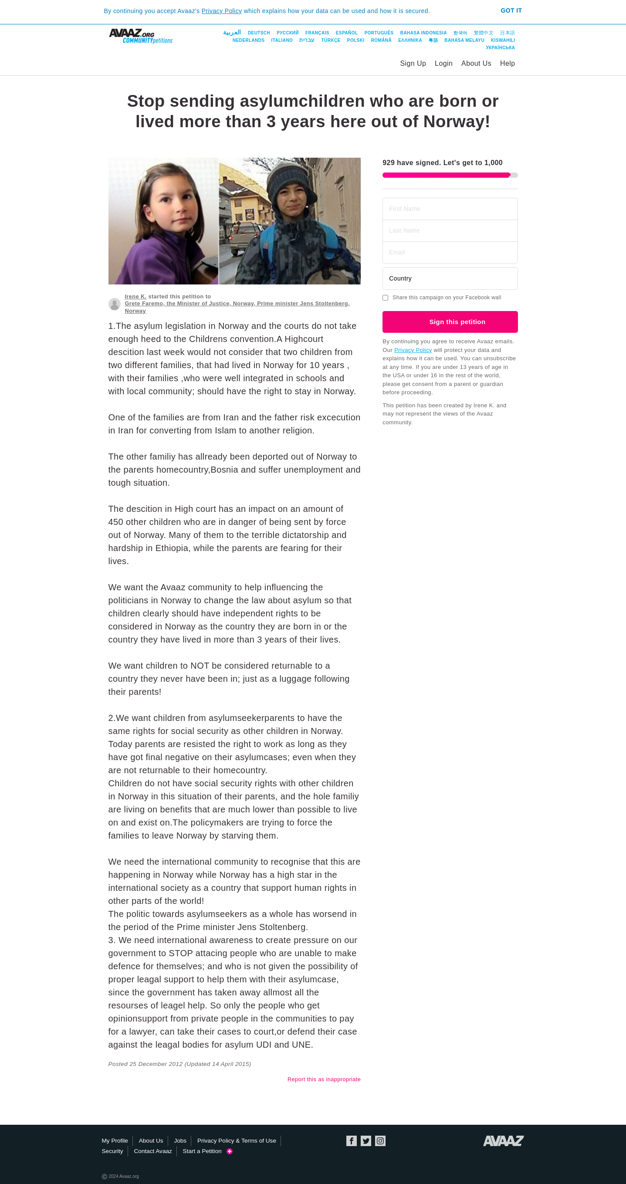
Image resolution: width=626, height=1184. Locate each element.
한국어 (460, 32)
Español (347, 32)
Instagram (380, 1141)
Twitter (366, 1141)
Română (381, 40)
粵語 (433, 40)
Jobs (180, 1140)
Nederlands (248, 40)
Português (379, 32)
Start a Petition (208, 1151)
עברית (307, 40)
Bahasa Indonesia (423, 32)
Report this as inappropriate (324, 1079)
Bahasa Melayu (464, 40)
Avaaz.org (503, 1141)
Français (317, 32)
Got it (511, 10)
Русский (287, 32)
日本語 (507, 32)
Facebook (351, 1141)
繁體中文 (484, 32)
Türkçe (331, 40)
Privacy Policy (222, 10)
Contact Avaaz (153, 1151)
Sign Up (413, 63)
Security (112, 1151)
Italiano (282, 40)
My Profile (115, 1140)
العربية (232, 32)
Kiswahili (503, 40)
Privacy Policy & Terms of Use (236, 1140)
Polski (356, 40)
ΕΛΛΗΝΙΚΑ (410, 40)
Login (444, 63)
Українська (500, 47)
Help (507, 63)
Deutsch (259, 32)
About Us (476, 63)
